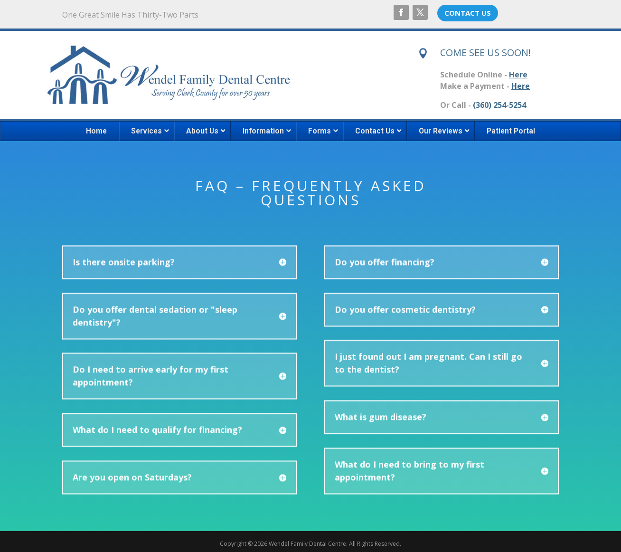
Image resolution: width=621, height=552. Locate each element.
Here (518, 74)
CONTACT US (467, 13)
